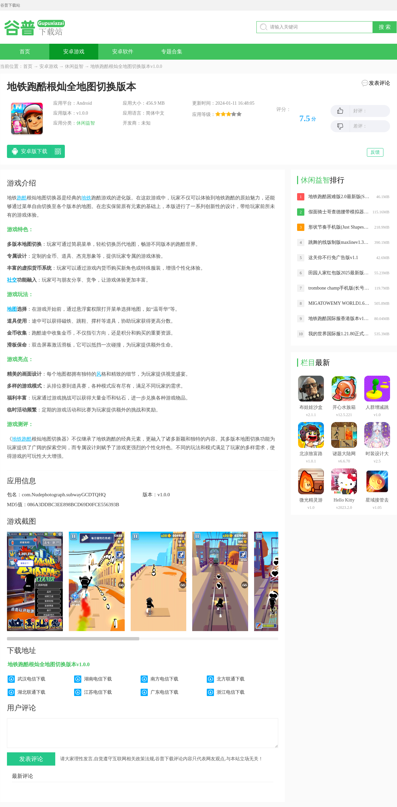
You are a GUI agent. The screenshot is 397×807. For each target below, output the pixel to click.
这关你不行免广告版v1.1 (333, 257)
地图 (12, 309)
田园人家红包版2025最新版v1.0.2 (339, 272)
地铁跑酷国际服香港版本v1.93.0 (339, 318)
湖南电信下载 (98, 678)
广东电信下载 (164, 692)
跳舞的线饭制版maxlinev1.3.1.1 (339, 242)
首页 (25, 51)
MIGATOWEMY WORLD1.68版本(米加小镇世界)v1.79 (339, 303)
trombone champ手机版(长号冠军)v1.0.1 (339, 288)
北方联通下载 (230, 678)
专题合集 (171, 51)
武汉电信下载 (31, 678)
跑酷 (22, 197)
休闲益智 (74, 66)
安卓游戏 (73, 51)
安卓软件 (122, 51)
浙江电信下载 (230, 692)
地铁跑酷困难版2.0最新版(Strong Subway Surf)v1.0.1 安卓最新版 (339, 196)
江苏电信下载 (98, 692)
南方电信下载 (164, 678)
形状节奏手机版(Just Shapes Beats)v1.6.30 (339, 227)
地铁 (86, 197)
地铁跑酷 (22, 439)
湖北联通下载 (31, 692)
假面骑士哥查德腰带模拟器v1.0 (339, 211)
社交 (12, 280)
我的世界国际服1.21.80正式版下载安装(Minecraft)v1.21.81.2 (339, 333)
